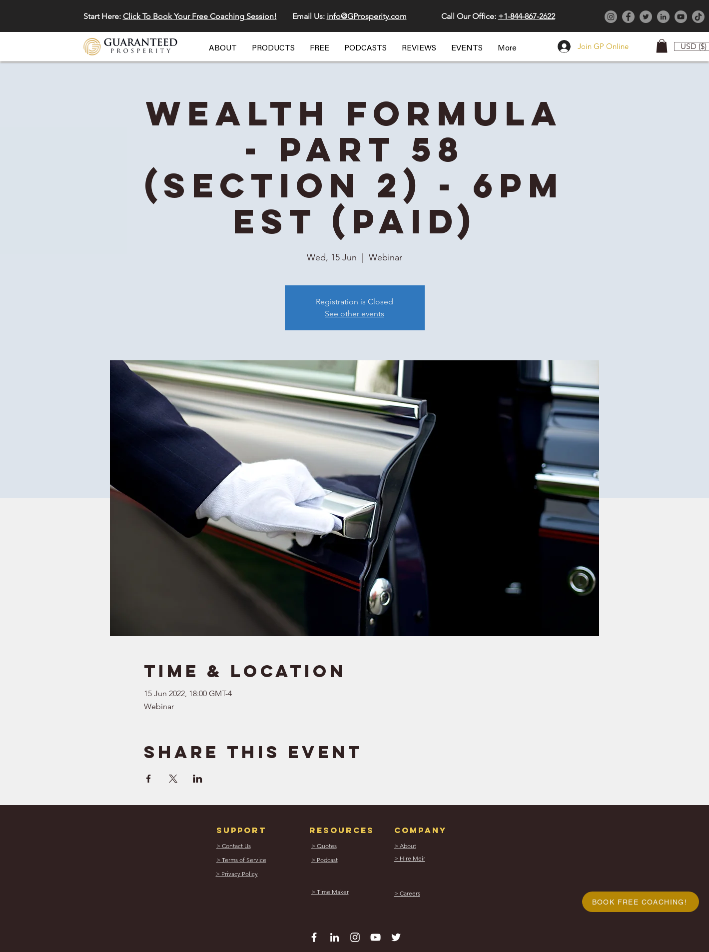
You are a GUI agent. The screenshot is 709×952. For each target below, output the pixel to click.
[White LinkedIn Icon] (334, 937)
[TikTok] (698, 16)
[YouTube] (681, 16)
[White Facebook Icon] (314, 937)
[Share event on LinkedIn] (197, 779)
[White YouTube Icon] (375, 937)
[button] (222, 48)
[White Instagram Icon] (355, 937)
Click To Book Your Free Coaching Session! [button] (200, 16)
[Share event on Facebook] (148, 779)
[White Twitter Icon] (396, 937)
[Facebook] (628, 16)
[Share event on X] (173, 779)
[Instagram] (611, 16)
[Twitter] (646, 16)
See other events (354, 313)
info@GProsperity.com (367, 16)
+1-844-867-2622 (526, 16)
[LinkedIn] (663, 16)
